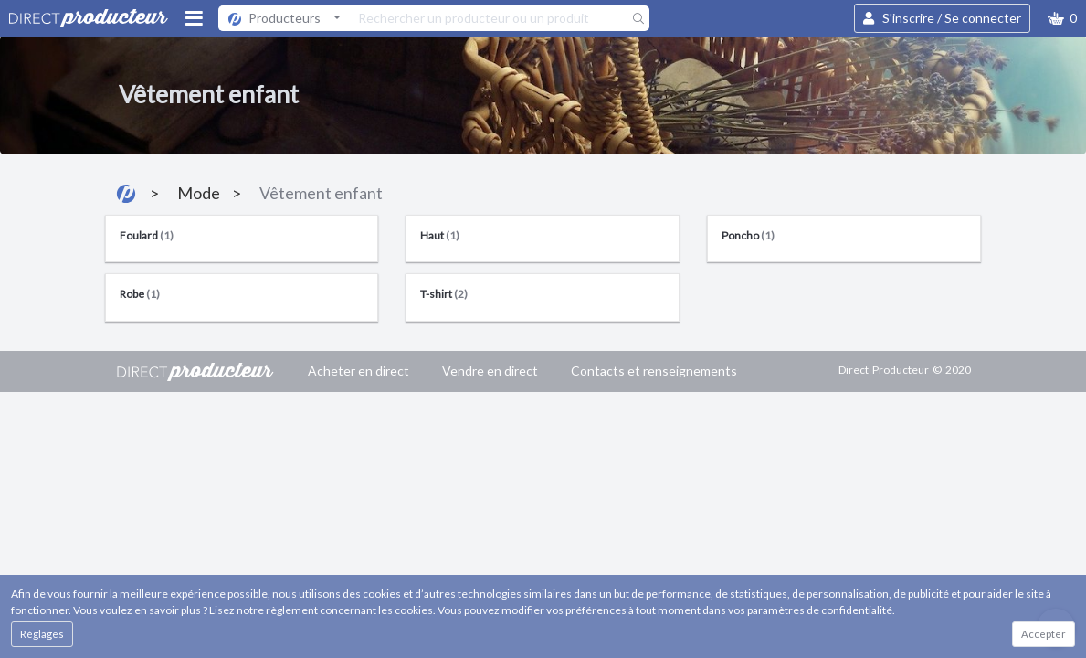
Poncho (748, 235)
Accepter (1043, 634)
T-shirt (444, 294)
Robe (140, 294)
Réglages (42, 634)
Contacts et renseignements (654, 370)
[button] (1062, 18)
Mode (198, 193)
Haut (439, 235)
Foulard (147, 235)
